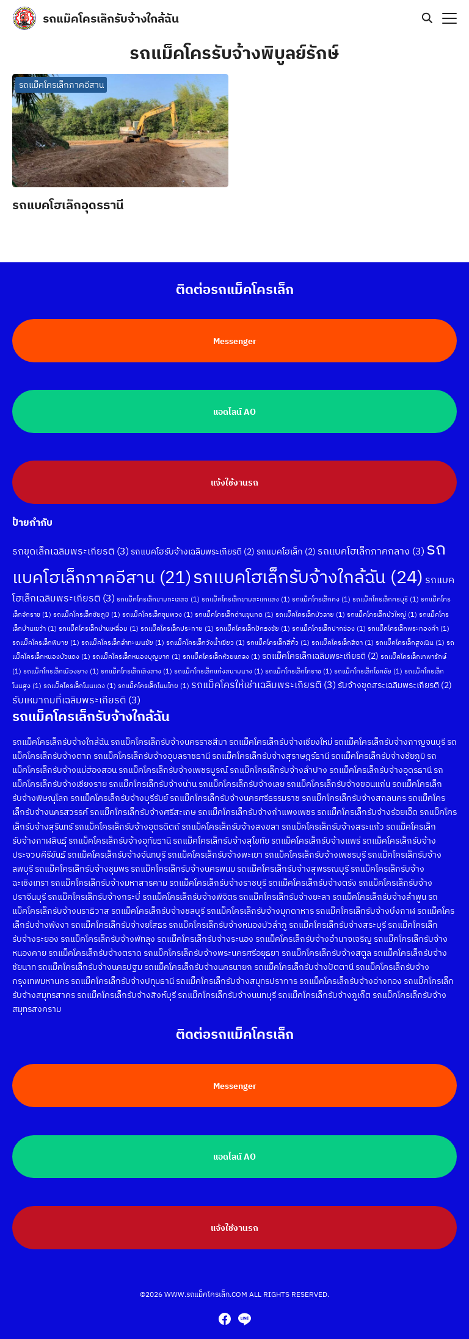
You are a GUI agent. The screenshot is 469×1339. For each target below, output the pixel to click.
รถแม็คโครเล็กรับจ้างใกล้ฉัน (111, 18)
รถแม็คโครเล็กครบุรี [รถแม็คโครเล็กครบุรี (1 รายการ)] (385, 591)
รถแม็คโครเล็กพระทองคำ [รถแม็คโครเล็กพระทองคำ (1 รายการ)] (408, 621)
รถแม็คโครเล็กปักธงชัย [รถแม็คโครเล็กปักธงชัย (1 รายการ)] (253, 621)
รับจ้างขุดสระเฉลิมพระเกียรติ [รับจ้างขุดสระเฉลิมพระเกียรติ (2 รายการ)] (395, 677)
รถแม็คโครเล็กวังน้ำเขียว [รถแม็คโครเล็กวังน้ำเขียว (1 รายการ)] (205, 635)
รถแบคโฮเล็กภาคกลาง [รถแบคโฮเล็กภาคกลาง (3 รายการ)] (371, 543)
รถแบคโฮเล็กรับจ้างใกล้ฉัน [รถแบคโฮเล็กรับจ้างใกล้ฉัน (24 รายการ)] (308, 569)
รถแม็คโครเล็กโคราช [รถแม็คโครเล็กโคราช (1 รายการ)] (298, 663)
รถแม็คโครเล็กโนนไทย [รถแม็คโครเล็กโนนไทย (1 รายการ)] (153, 678)
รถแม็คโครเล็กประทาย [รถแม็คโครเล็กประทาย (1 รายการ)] (177, 621)
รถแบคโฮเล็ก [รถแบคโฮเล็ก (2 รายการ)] (286, 544)
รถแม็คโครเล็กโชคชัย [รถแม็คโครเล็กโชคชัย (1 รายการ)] (368, 663)
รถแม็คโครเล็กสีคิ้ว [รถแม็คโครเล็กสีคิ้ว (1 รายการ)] (278, 635)
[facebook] (224, 1319)
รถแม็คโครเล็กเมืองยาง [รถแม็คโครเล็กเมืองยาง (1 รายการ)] (61, 663)
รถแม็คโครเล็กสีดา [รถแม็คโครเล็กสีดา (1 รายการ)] (342, 635)
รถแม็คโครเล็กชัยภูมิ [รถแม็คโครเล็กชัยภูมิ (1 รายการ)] (86, 607)
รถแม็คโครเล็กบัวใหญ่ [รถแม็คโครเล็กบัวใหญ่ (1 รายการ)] (382, 607)
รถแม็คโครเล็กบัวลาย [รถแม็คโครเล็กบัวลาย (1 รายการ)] (310, 607)
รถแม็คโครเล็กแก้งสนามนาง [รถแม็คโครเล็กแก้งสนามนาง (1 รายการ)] (218, 663)
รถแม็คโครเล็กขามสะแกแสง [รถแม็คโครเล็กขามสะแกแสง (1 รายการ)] (246, 591)
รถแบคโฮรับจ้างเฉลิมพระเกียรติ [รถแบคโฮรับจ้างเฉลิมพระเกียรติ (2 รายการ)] (193, 544)
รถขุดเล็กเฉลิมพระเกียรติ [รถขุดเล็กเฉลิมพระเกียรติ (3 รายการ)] (70, 543)
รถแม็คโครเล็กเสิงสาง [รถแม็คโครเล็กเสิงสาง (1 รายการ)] (136, 663)
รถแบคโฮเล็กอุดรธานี (68, 204)
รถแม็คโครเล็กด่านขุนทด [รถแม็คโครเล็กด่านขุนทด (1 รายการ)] (234, 607)
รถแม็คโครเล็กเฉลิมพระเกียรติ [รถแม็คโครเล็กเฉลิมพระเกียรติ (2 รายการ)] (320, 648)
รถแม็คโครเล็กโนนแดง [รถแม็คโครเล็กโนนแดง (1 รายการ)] (79, 678)
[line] (244, 1319)
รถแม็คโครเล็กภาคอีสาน (61, 84)
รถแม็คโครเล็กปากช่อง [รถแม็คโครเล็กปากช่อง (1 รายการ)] (329, 621)
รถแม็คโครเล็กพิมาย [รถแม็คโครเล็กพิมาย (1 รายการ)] (45, 635)
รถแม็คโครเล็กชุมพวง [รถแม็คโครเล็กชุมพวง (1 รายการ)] (157, 607)
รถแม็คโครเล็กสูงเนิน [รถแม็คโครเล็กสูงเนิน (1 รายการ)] (410, 635)
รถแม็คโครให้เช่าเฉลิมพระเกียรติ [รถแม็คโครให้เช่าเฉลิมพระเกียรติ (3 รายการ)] (263, 677)
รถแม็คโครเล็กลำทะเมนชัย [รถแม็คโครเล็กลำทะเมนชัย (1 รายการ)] (122, 635)
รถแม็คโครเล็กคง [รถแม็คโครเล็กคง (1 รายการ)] (321, 591)
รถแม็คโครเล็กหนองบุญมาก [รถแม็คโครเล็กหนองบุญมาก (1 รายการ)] (136, 649)
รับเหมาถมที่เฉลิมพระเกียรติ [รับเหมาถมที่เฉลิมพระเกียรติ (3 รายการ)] (76, 692)
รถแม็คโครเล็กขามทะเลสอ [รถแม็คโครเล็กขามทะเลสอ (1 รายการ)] (158, 591)
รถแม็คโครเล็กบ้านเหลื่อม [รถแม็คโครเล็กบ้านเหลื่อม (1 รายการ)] (99, 621)
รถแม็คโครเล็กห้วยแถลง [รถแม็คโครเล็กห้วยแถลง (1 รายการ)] (221, 649)
